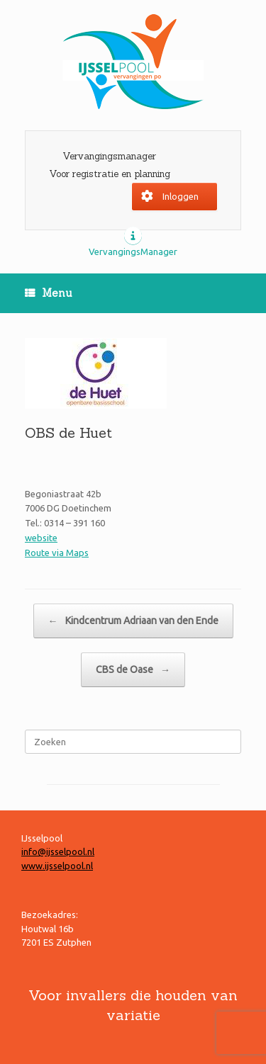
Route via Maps (57, 553)
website (41, 538)
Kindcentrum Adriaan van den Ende (133, 620)
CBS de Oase (133, 669)
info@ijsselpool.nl (57, 851)
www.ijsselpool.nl (57, 866)
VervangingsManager (133, 251)
